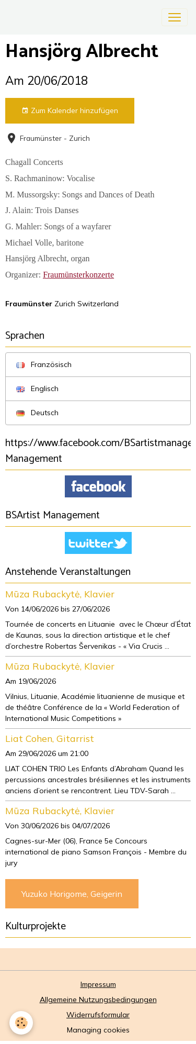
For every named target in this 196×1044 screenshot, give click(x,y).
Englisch (37, 388)
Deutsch (37, 412)
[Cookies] (21, 1023)
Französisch (44, 364)
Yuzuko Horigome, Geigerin (71, 893)
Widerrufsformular (98, 1014)
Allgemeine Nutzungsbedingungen (98, 999)
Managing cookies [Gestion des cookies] (98, 1030)
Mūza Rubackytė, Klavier (59, 593)
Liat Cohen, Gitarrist (49, 738)
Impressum (98, 984)
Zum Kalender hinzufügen (69, 111)
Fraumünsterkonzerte (78, 274)
